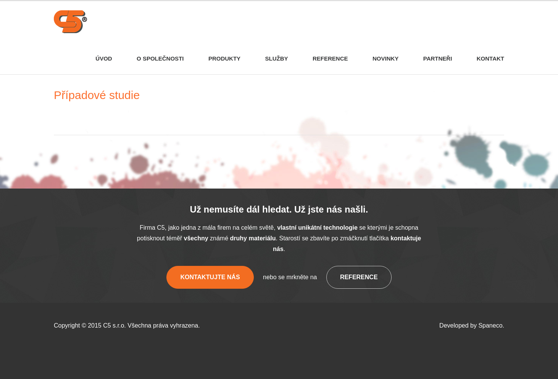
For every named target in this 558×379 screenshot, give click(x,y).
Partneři (437, 58)
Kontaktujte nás (210, 277)
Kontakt (490, 58)
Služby (276, 58)
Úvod (103, 58)
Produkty (224, 58)
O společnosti (160, 58)
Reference (330, 58)
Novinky (385, 58)
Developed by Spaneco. (471, 325)
